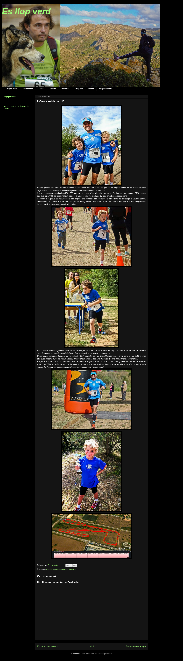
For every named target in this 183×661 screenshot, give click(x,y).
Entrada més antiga (136, 646)
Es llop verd (26, 11)
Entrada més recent (47, 646)
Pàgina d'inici (12, 89)
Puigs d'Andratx (105, 89)
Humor (91, 89)
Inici (91, 646)
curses (58, 569)
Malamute (66, 89)
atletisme (50, 569)
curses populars (69, 569)
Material (53, 89)
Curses (41, 89)
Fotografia (79, 89)
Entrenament (28, 89)
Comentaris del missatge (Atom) (98, 654)
